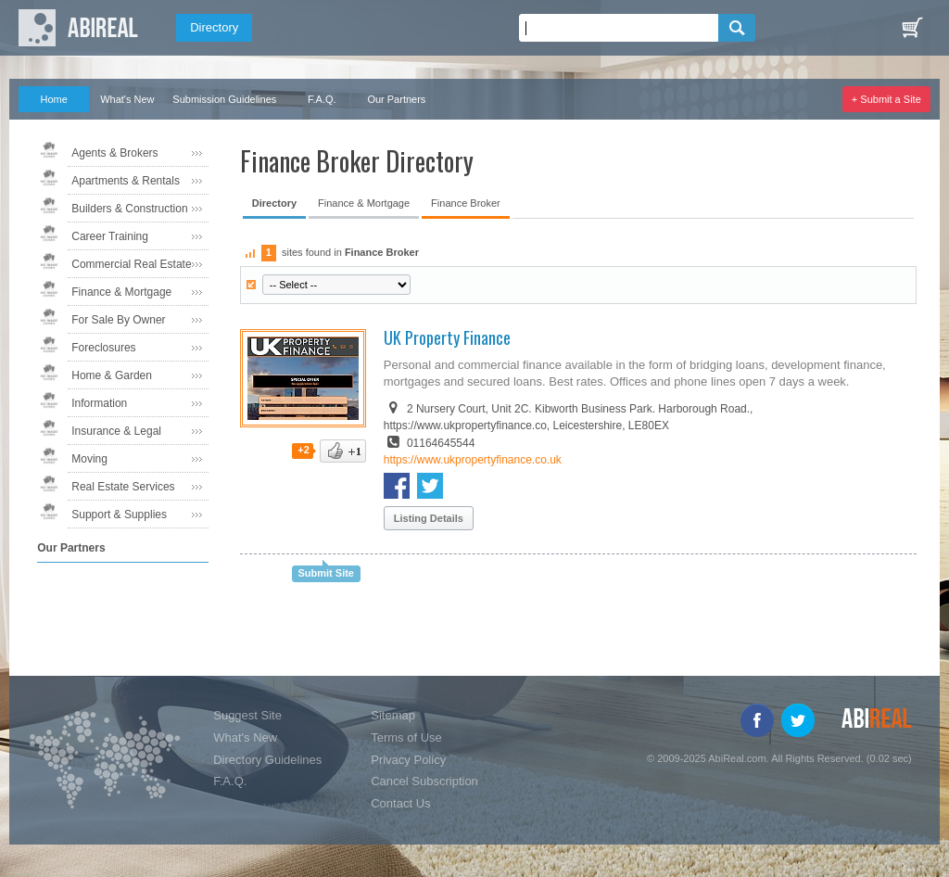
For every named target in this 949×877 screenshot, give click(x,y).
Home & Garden (111, 375)
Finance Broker (465, 203)
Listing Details (428, 518)
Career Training (109, 236)
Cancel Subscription (424, 781)
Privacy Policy (408, 760)
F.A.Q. (322, 99)
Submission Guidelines (224, 99)
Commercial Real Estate (131, 264)
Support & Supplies (119, 514)
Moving (89, 458)
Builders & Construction (129, 208)
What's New (127, 99)
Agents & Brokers (114, 152)
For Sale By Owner (118, 319)
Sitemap (393, 715)
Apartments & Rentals (125, 180)
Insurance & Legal (116, 431)
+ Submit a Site (886, 99)
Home (54, 99)
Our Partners (396, 99)
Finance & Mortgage (121, 292)
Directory (214, 27)
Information (99, 403)
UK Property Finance (447, 337)
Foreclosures (103, 347)
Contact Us (400, 803)
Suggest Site (247, 715)
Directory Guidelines (267, 760)
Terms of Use (406, 737)
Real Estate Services (122, 486)
